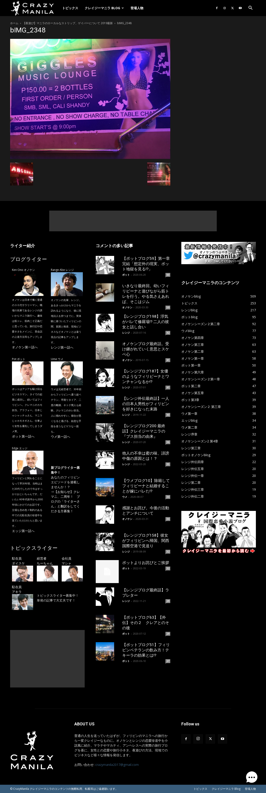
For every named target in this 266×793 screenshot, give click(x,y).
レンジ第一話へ (62, 347)
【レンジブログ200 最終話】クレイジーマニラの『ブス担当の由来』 (143, 431)
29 (168, 601)
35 (168, 464)
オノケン (127, 307)
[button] (250, 8)
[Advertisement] (133, 221)
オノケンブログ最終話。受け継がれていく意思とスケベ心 (145, 349)
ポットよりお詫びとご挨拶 (145, 562)
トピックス (70, 8)
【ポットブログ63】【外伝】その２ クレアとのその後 (145, 622)
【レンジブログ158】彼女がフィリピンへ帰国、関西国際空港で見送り (145, 540)
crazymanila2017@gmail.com (117, 764)
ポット (126, 274)
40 (168, 414)
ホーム (14, 23)
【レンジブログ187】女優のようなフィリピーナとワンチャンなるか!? (145, 376)
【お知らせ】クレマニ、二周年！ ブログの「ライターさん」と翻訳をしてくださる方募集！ (65, 501)
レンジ (126, 332)
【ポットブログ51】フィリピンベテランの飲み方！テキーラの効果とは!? (146, 650)
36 (168, 442)
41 (168, 360)
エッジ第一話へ (23, 531)
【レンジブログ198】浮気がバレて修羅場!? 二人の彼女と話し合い (145, 321)
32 (168, 551)
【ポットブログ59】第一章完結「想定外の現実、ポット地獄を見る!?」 (146, 263)
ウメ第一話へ (60, 436)
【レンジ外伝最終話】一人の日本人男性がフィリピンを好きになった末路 (145, 403)
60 (168, 274)
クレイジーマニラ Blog (104, 8)
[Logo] (34, 8)
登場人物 (136, 8)
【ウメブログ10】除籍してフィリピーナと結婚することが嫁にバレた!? (146, 485)
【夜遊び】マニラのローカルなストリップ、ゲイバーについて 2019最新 (68, 23)
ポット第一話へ (23, 436)
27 (168, 661)
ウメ (124, 496)
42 (168, 332)
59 (168, 307)
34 (168, 496)
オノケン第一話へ (25, 347)
